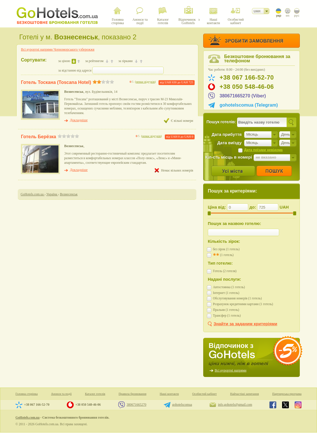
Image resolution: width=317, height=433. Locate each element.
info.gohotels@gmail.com (235, 404)
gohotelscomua (182, 404)
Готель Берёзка (38, 136)
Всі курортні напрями (230, 370)
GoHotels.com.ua (27, 417)
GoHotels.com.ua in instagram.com (298, 404)
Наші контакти (169, 393)
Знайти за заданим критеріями (245, 324)
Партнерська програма (287, 393)
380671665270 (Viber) (243, 95)
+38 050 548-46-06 (247, 86)
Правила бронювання (132, 393)
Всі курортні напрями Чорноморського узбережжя (57, 49)
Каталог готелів (95, 393)
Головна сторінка (26, 393)
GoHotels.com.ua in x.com (285, 404)
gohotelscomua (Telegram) (249, 105)
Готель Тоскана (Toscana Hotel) (56, 82)
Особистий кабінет (204, 393)
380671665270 (136, 404)
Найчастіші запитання (244, 393)
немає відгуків (145, 81)
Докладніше (79, 120)
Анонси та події (61, 393)
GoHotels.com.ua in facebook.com (272, 404)
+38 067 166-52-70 (247, 77)
